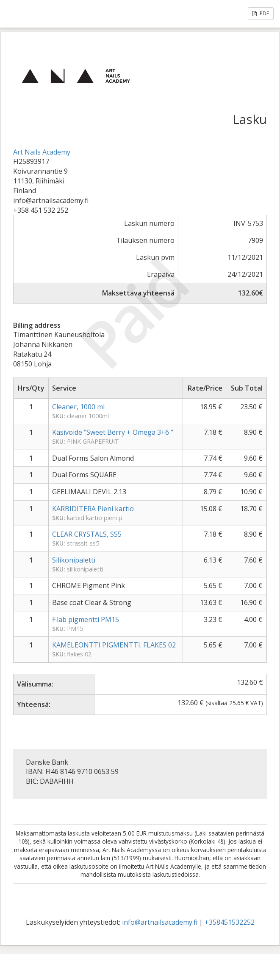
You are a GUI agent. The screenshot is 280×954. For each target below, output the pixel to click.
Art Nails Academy (41, 152)
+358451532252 (230, 922)
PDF (260, 13)
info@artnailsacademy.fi (159, 922)
